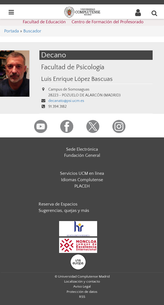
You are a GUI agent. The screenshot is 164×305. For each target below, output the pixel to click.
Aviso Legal (82, 286)
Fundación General (82, 155)
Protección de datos (82, 292)
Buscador (32, 31)
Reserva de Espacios (58, 204)
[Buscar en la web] (154, 13)
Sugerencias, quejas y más (64, 210)
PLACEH (82, 186)
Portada (11, 31)
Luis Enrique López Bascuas (77, 79)
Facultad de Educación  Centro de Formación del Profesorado (83, 21)
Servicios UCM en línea (82, 173)
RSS (82, 297)
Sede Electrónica (82, 149)
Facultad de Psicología (72, 67)
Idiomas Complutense (82, 179)
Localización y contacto (82, 281)
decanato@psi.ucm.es (66, 101)
